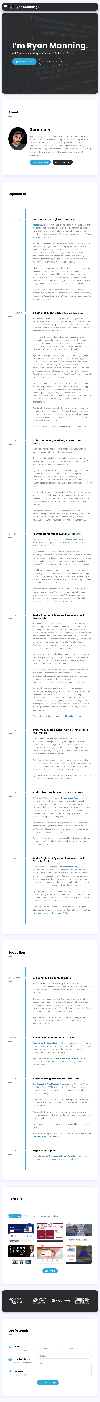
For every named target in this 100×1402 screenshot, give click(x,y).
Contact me (50, 61)
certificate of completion (67, 1058)
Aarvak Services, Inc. (75, 539)
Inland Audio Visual (70, 798)
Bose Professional (69, 775)
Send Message (48, 1382)
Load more (50, 1270)
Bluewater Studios (68, 866)
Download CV (40, 162)
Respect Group (44, 318)
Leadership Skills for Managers (51, 983)
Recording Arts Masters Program (52, 1084)
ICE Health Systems (73, 716)
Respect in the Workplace (45, 1043)
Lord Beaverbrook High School (60, 1156)
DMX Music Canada (44, 738)
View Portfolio (24, 61)
